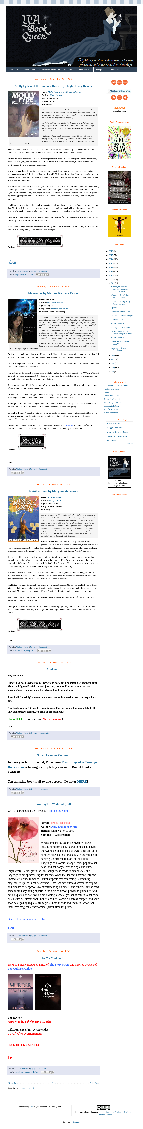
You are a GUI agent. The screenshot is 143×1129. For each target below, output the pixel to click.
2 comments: (44, 733)
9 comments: (43, 271)
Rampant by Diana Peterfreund (118, 349)
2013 (111, 263)
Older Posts (94, 1083)
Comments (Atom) (26, 1088)
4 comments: (43, 647)
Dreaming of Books (111, 406)
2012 (111, 267)
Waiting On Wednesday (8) (53, 804)
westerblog (111, 441)
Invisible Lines (54, 497)
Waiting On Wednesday (120, 327)
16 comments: (44, 1068)
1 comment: (43, 789)
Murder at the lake (31, 1072)
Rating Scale (100, 70)
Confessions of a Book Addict (116, 385)
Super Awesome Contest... (53, 755)
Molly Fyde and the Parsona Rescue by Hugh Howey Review (53, 86)
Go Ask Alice (19, 1072)
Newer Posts (13, 1083)
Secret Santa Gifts (118, 338)
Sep (113, 363)
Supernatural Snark (111, 396)
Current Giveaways (83, 70)
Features (68, 70)
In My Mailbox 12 (53, 958)
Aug (113, 367)
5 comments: (43, 469)
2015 (111, 255)
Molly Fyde (29, 275)
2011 (111, 271)
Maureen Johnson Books (117, 432)
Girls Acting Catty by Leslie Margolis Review (121, 332)
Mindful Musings (111, 409)
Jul (112, 372)
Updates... (53, 669)
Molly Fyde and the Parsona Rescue (64, 92)
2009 (111, 280)
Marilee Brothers (55, 302)
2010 (111, 275)
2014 (111, 259)
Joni (31, 1107)
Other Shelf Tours (59, 308)
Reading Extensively (112, 389)
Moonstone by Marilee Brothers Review (53, 293)
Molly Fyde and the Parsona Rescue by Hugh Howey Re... (119, 288)
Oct (113, 359)
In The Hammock (111, 413)
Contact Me (114, 70)
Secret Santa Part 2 (118, 324)
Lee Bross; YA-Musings (117, 436)
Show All (130, 443)
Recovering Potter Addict (114, 399)
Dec (113, 283)
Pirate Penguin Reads (112, 402)
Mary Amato (55, 500)
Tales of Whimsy (110, 392)
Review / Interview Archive (49, 70)
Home (10, 70)
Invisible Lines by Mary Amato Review (54, 491)
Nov (113, 355)
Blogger (76, 1122)
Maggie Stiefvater (114, 428)
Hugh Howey (56, 95)
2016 (111, 251)
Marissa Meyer (113, 423)
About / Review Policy (26, 70)
